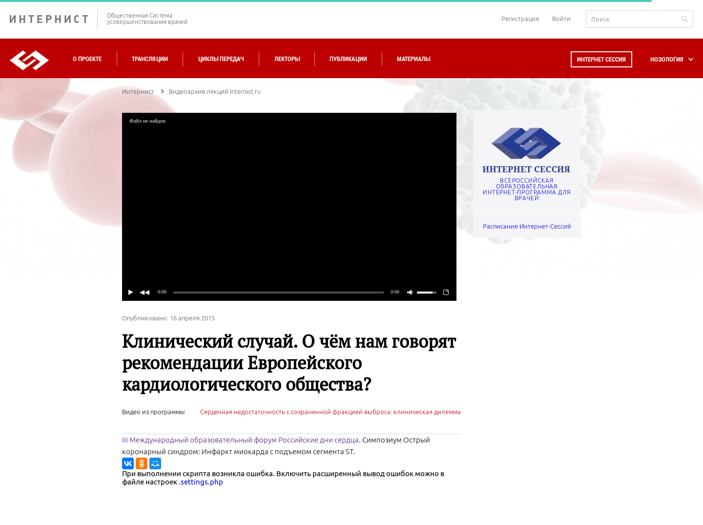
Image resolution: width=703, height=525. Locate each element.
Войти (561, 18)
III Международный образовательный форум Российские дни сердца (240, 440)
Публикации (348, 59)
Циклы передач (221, 59)
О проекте (87, 59)
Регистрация (520, 18)
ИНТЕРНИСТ (54, 18)
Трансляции (150, 59)
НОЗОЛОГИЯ (666, 59)
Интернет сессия (601, 59)
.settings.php (201, 482)
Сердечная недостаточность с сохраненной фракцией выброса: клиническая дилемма (330, 411)
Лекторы (287, 59)
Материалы (413, 59)
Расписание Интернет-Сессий (527, 226)
